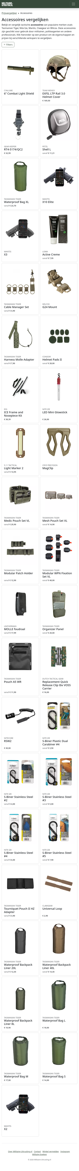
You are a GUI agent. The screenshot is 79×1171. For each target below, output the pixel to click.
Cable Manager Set (20, 306)
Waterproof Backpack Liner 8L (20, 1021)
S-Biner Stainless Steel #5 (58, 853)
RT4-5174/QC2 (20, 148)
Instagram (65, 1151)
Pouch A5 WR (20, 680)
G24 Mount (58, 306)
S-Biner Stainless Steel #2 (20, 797)
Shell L (58, 148)
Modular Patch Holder (20, 572)
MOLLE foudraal (20, 628)
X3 (20, 253)
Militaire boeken (39, 1154)
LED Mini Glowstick (58, 411)
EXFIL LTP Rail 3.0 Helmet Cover (58, 94)
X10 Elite (58, 201)
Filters (8, 44)
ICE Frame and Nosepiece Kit (20, 412)
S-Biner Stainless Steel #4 (20, 853)
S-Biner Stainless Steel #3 (58, 797)
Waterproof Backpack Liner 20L (20, 965)
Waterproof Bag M (20, 1075)
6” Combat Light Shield (20, 92)
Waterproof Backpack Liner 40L (58, 965)
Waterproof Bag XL (20, 201)
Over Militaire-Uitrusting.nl (20, 1151)
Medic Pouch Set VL (20, 519)
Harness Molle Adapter (20, 358)
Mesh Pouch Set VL (58, 519)
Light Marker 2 (20, 467)
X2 (20, 1128)
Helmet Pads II (58, 358)
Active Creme (58, 253)
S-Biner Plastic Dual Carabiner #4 (58, 741)
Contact (37, 1151)
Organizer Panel (58, 628)
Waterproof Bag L (58, 1019)
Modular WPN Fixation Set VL (58, 573)
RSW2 (20, 740)
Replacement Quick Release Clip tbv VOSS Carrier (58, 683)
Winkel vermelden (51, 1151)
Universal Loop (58, 907)
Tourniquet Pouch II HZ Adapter (20, 909)
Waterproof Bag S (58, 1075)
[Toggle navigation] (73, 4)
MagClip (58, 467)
